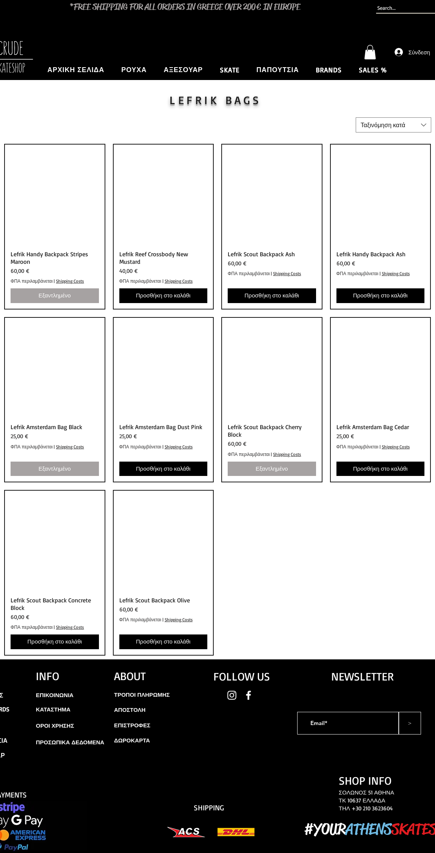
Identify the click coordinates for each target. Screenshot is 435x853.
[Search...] (402, 8)
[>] (409, 723)
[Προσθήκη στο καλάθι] (163, 295)
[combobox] (393, 124)
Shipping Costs (70, 281)
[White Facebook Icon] (248, 695)
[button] (370, 52)
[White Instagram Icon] (232, 695)
